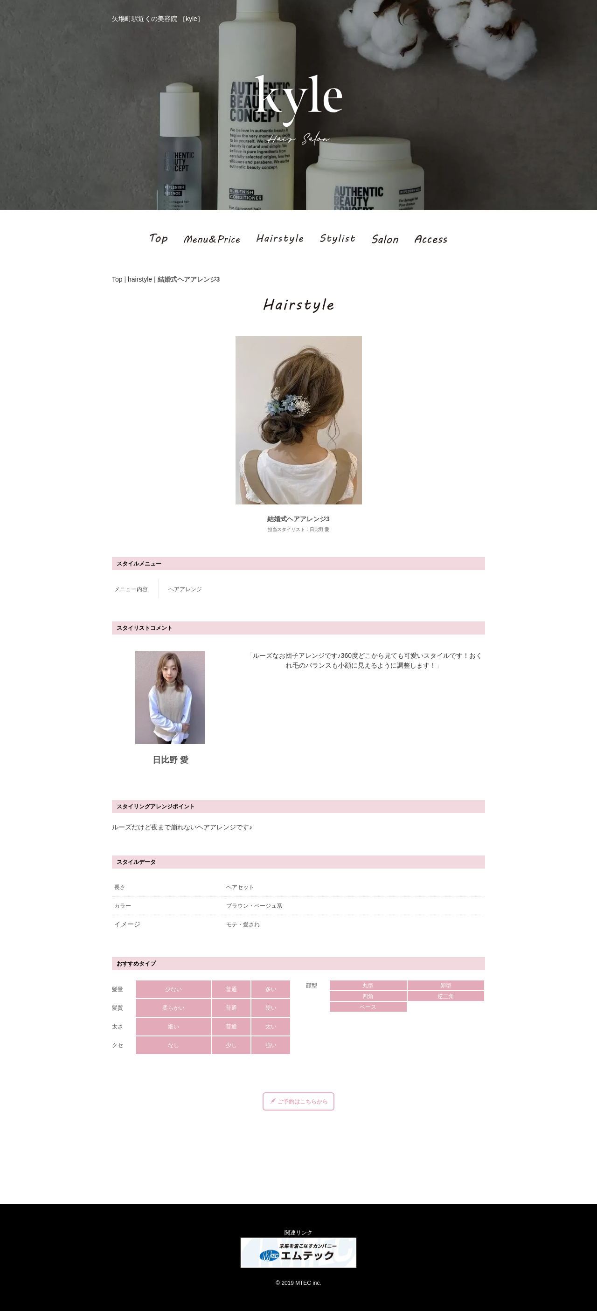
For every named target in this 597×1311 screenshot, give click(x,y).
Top (117, 279)
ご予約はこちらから (299, 1101)
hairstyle (140, 279)
